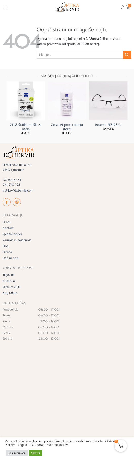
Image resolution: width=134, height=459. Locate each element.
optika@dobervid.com (18, 190)
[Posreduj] (127, 54)
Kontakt (8, 228)
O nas (6, 222)
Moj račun (10, 293)
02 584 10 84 (12, 180)
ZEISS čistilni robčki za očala (25, 127)
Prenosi (7, 252)
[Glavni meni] (5, 7)
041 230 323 (11, 184)
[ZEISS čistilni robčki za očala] (25, 100)
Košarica (9, 281)
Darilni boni (11, 258)
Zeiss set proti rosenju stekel (67, 127)
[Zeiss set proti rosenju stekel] (67, 100)
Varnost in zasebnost (17, 240)
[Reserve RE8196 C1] (108, 100)
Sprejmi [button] (35, 453)
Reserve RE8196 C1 (108, 125)
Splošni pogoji (13, 234)
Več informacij (16, 453)
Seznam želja (12, 287)
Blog (6, 246)
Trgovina (9, 275)
